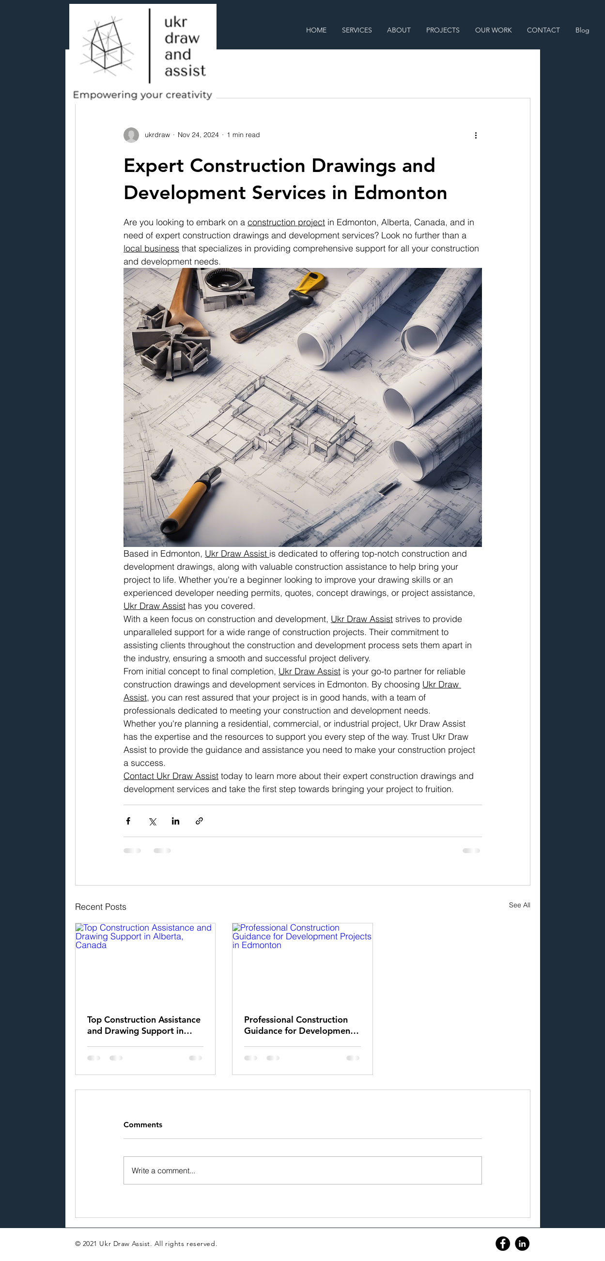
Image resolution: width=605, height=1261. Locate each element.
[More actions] (476, 135)
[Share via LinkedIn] (175, 820)
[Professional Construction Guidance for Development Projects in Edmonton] (302, 962)
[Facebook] (503, 1243)
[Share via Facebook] (128, 820)
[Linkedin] (522, 1243)
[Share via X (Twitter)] (151, 820)
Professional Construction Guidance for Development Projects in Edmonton (299, 1025)
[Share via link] (199, 820)
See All (519, 905)
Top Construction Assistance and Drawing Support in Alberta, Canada (144, 1025)
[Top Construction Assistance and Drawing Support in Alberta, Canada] (146, 962)
